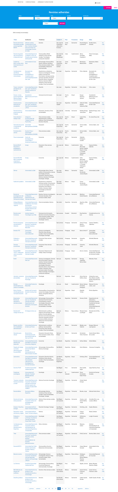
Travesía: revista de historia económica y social (18, 382)
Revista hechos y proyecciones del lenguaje (18, 112)
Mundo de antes (18, 454)
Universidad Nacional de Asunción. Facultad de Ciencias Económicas (31, 240)
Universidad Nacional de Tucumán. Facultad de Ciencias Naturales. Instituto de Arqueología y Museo (31, 457)
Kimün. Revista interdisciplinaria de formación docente (18, 292)
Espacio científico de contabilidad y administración (18, 327)
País (52, 15)
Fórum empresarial (18, 137)
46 (52, 488)
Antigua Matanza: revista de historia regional (18, 204)
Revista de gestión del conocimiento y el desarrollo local (18, 55)
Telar (15, 433)
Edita (90, 39)
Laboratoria (16, 356)
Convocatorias (30, 2)
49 (62, 488)
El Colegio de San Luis (30, 311)
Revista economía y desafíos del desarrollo (19, 342)
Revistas (20, 2)
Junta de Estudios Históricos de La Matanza (31, 208)
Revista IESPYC (17, 446)
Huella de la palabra (19, 181)
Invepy (27, 145)
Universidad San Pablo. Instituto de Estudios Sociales (31, 448)
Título (20, 15)
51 (69, 488)
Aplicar (62, 23)
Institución (85, 15)
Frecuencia (45, 21)
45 (49, 488)
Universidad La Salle (30, 170)
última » (87, 488)
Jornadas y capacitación (45, 2)
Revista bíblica (17, 391)
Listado (108, 7)
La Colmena (17, 463)
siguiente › (80, 488)
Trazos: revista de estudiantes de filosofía (18, 89)
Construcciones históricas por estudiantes (17, 104)
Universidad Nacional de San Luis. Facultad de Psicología (31, 278)
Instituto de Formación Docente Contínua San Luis (31, 292)
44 (45, 488)
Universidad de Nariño (30, 110)
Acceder (98, 3)
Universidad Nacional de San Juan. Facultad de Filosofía (31, 104)
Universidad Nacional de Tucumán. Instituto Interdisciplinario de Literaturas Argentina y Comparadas (31, 427)
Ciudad (69, 15)
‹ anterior (38, 488)
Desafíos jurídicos (18, 477)
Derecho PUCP (17, 367)
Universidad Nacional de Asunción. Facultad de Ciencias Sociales (31, 252)
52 (72, 488)
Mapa (115, 7)
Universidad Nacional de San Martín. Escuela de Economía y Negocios (31, 342)
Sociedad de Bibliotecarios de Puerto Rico (31, 96)
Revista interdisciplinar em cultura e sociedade (19, 286)
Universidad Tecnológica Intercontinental (29, 232)
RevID (15, 258)
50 (65, 488)
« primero (31, 488)
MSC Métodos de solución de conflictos (18, 471)
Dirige (81, 39)
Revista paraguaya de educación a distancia (18, 224)
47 (55, 488)
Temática (37, 15)
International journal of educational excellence (19, 126)
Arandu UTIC (17, 230)
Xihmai (15, 170)
